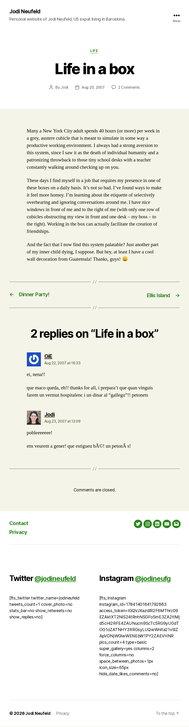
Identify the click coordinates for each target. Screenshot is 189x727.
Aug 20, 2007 (93, 88)
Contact (19, 523)
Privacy (19, 532)
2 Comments (129, 88)
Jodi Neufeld (25, 12)
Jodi (64, 88)
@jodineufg (154, 578)
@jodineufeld (56, 578)
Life (94, 51)
